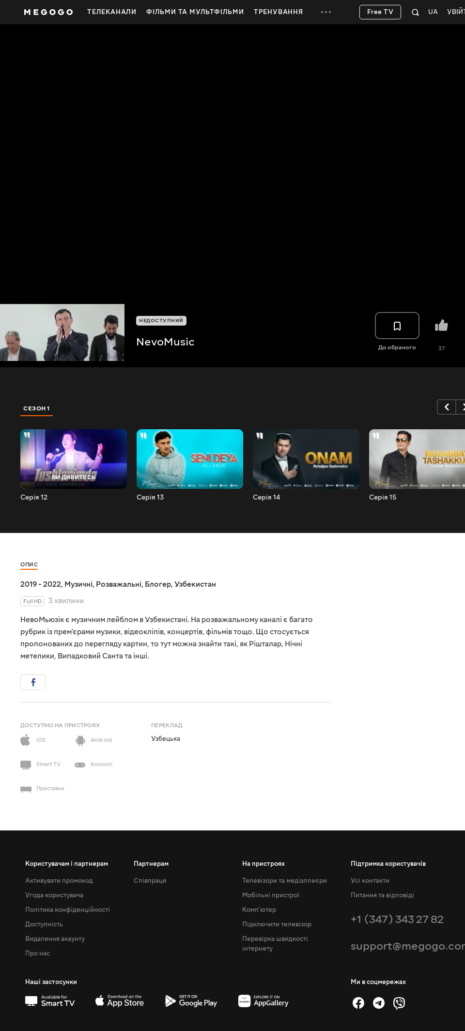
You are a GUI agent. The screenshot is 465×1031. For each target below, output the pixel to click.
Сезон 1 (36, 408)
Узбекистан (195, 584)
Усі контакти (370, 880)
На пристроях (263, 863)
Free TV (380, 12)
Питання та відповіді (382, 895)
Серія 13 (150, 497)
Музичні (78, 584)
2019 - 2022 (40, 584)
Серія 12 (33, 497)
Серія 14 (266, 497)
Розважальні (118, 584)
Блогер (158, 584)
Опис (29, 564)
